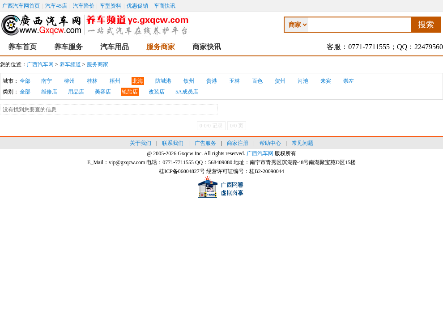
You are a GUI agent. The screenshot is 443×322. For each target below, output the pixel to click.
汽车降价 (83, 6)
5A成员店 (186, 92)
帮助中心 (270, 143)
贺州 (280, 81)
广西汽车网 (40, 64)
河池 (303, 81)
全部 (25, 81)
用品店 (76, 92)
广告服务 (205, 143)
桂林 (92, 81)
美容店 (103, 92)
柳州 (69, 81)
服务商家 (160, 47)
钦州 (188, 81)
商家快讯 (206, 47)
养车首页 (22, 47)
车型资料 (110, 6)
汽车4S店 (56, 6)
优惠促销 (137, 6)
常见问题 (302, 143)
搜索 (426, 24)
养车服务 (68, 47)
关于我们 (140, 143)
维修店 (49, 92)
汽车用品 (114, 47)
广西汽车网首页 (21, 6)
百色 (257, 81)
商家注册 (237, 143)
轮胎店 (130, 92)
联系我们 (172, 143)
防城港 (163, 81)
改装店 (157, 92)
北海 (137, 81)
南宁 (46, 81)
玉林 (234, 81)
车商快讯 (164, 6)
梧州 (115, 81)
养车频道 (70, 64)
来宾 (325, 81)
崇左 (348, 81)
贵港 (211, 81)
